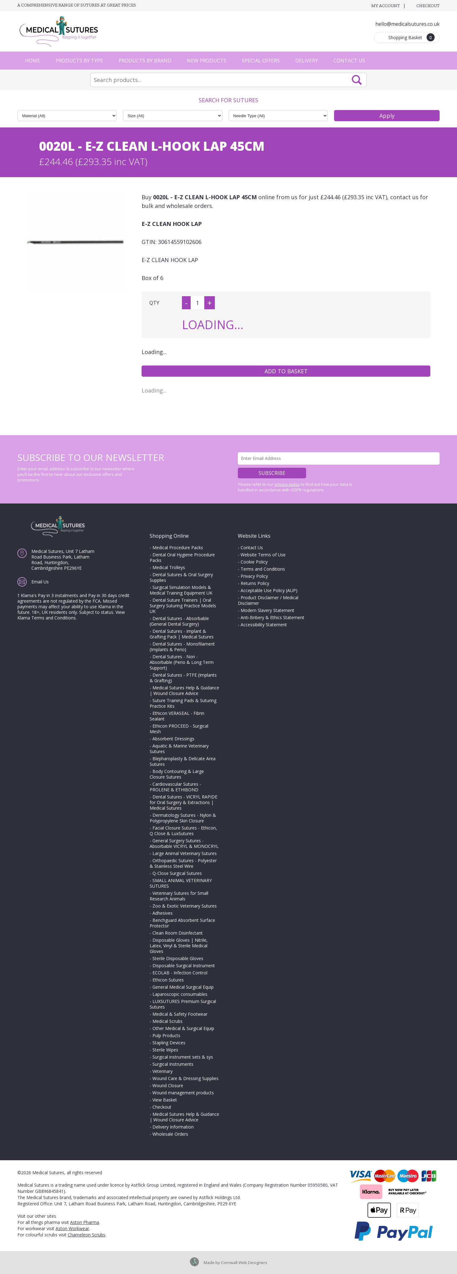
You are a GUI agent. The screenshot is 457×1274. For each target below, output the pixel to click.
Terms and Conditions (263, 569)
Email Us (40, 582)
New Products (206, 60)
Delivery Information (173, 1127)
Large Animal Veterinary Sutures (184, 853)
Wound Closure (167, 1085)
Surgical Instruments (172, 1064)
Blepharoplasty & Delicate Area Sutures (182, 761)
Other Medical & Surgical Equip (183, 1028)
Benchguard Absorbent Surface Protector (182, 923)
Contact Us (349, 60)
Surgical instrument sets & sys (182, 1057)
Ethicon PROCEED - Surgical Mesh (179, 728)
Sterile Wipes (165, 1050)
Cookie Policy (254, 562)
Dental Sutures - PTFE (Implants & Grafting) (183, 677)
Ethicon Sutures (168, 980)
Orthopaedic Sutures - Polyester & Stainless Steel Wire (183, 863)
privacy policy (287, 484)
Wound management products (183, 1093)
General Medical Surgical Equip (183, 987)
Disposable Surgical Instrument (183, 965)
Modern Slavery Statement (267, 610)
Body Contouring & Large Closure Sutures (177, 774)
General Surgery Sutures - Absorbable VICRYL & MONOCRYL (184, 843)
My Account (385, 5)
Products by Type (79, 60)
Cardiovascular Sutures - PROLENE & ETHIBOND (175, 787)
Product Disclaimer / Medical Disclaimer (268, 600)
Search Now (356, 79)
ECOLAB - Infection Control (179, 973)
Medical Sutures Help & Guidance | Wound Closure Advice (184, 690)
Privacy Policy (254, 576)
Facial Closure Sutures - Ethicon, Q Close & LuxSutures (183, 830)
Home (32, 60)
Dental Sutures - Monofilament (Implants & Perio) (182, 646)
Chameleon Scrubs (86, 1235)
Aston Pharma (84, 1222)
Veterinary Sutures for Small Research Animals (179, 896)
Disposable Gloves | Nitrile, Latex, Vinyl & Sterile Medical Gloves (179, 945)
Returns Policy (255, 583)
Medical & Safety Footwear (179, 1014)
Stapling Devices (168, 1043)
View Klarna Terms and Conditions (71, 615)
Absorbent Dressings (173, 739)
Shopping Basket (411, 37)
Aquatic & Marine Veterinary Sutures (179, 748)
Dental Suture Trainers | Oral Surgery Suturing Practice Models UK (183, 605)
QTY (154, 302)
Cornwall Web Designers (244, 1262)
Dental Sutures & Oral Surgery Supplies (181, 577)
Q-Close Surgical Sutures (177, 873)
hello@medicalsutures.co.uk (407, 24)
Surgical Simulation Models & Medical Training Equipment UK (181, 590)
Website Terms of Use (263, 555)
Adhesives (162, 913)
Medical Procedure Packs (177, 547)
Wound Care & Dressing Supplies (185, 1078)
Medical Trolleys (168, 567)
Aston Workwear (72, 1228)
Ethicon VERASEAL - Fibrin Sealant (177, 716)
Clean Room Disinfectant (177, 933)
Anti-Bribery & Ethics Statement (272, 617)
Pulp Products (166, 1035)
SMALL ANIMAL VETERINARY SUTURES (181, 883)
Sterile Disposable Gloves (177, 958)
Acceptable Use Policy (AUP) (269, 590)
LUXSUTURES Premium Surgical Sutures (183, 1004)
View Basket (164, 1100)
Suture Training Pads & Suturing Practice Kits (183, 703)
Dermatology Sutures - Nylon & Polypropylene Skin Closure (183, 818)
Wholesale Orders (170, 1134)
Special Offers (261, 60)
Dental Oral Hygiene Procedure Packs (182, 557)
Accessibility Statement (264, 625)
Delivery (306, 60)
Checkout (428, 5)
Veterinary (162, 1071)
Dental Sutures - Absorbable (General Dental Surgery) (179, 621)
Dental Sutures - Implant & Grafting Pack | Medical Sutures (182, 634)
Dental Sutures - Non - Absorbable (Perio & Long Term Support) (182, 662)
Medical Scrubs (167, 1021)
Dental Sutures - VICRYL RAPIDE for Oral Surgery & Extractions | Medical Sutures (183, 802)
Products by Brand (145, 60)
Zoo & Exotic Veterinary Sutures (184, 906)
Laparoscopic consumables (179, 994)
